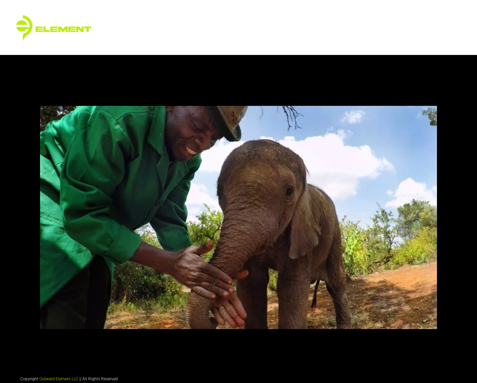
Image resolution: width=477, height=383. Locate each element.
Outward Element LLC (58, 379)
